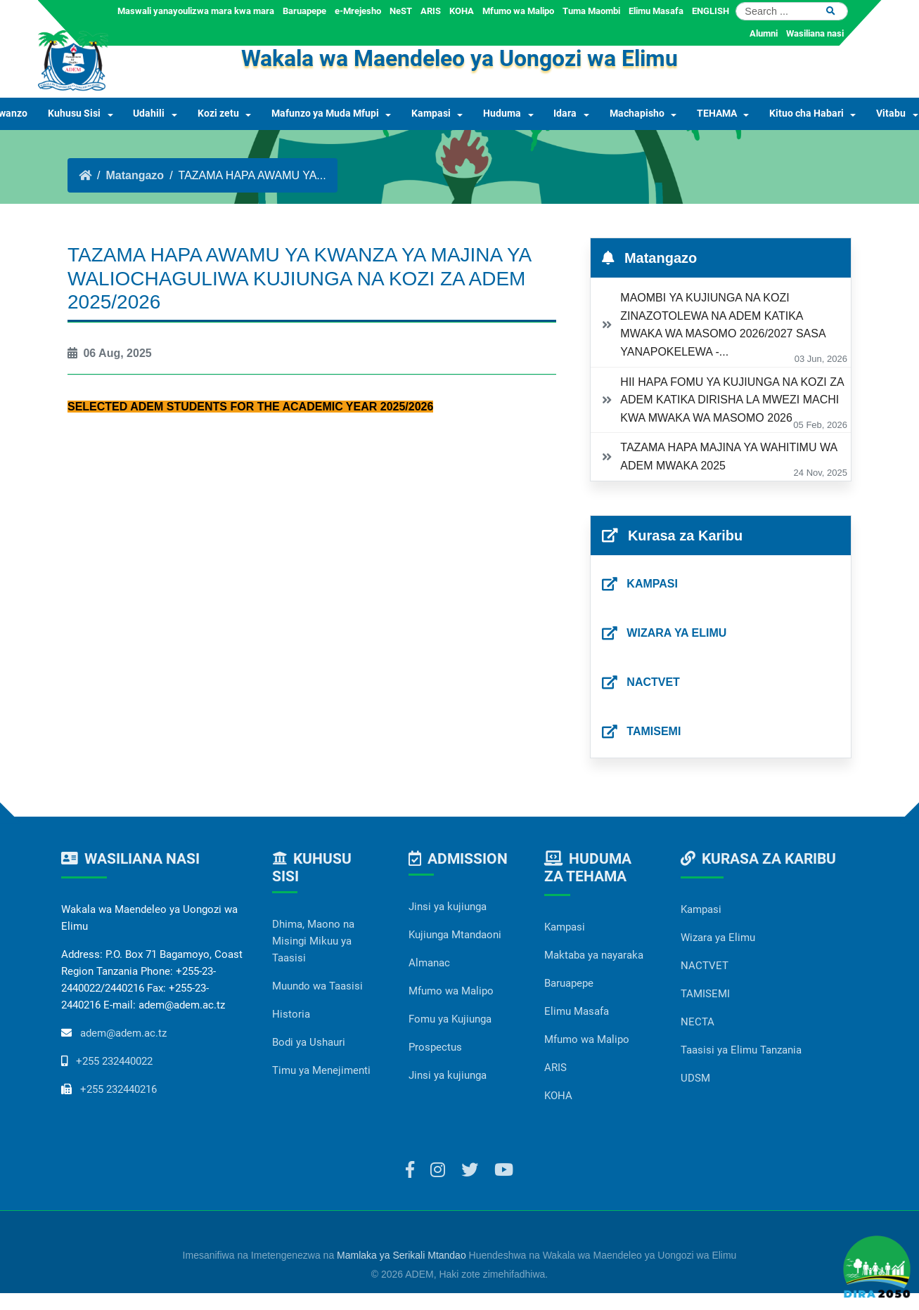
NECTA (697, 1022)
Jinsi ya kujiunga (448, 906)
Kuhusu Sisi (74, 113)
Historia (291, 1014)
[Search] (791, 11)
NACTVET (704, 965)
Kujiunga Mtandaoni (455, 934)
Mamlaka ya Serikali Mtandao (401, 1255)
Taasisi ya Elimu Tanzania (741, 1050)
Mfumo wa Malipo (518, 11)
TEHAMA (717, 113)
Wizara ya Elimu (718, 937)
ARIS (430, 11)
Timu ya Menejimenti (321, 1070)
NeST (401, 11)
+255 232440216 (118, 1089)
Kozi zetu (218, 113)
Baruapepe (304, 11)
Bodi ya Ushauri (308, 1042)
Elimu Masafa (656, 11)
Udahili (149, 113)
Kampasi (431, 113)
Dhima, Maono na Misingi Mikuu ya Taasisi (313, 941)
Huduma (502, 113)
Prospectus (435, 1047)
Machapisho (637, 113)
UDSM (695, 1078)
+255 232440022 (114, 1061)
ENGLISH (710, 11)
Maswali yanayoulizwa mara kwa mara (195, 11)
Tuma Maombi (591, 11)
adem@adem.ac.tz (123, 1033)
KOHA (461, 11)
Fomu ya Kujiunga (450, 1019)
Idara (565, 113)
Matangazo (134, 175)
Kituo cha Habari (806, 113)
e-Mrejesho (358, 11)
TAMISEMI (705, 993)
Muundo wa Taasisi (317, 986)
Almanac (429, 962)
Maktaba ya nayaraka (593, 955)
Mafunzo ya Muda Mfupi (325, 113)
